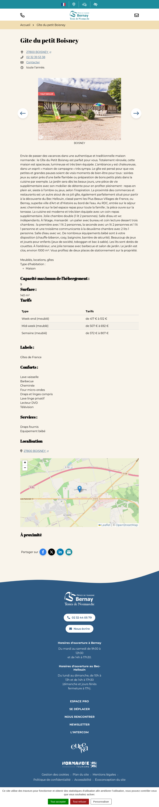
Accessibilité (82, 779)
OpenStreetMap (127, 525)
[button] (22, 15)
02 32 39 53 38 (35, 57)
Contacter (33, 62)
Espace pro (79, 701)
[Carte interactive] (73, 4)
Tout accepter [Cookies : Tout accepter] (58, 801)
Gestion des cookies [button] (55, 774)
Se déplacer (79, 709)
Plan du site (81, 774)
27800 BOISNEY (38, 52)
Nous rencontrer (80, 716)
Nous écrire (79, 628)
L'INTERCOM (79, 732)
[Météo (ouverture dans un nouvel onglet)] (84, 4)
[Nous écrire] (136, 15)
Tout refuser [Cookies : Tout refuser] (79, 801)
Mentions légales (104, 774)
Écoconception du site (110, 779)
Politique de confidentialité (52, 779)
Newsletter (80, 724)
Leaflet (105, 525)
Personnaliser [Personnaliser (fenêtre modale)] (101, 801)
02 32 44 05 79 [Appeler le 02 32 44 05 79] (79, 617)
